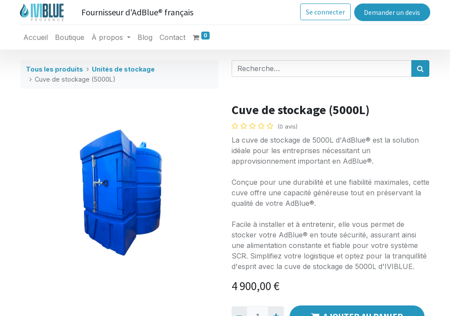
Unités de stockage (123, 69)
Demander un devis (391, 12)
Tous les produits (54, 69)
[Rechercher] (420, 68)
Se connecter (324, 11)
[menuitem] (36, 37)
